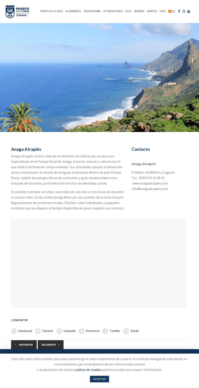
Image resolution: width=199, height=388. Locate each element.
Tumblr (111, 331)
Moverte (139, 11)
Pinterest (89, 331)
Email (131, 331)
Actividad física (112, 11)
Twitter (44, 331)
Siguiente (49, 344)
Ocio (128, 11)
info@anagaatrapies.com (150, 189)
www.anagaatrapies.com (150, 183)
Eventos (151, 11)
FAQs (162, 11)
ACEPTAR (99, 379)
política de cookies (88, 369)
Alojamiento (72, 11)
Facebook (21, 331)
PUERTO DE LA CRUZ (51, 11)
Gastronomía (91, 11)
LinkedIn (66, 331)
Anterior (26, 344)
